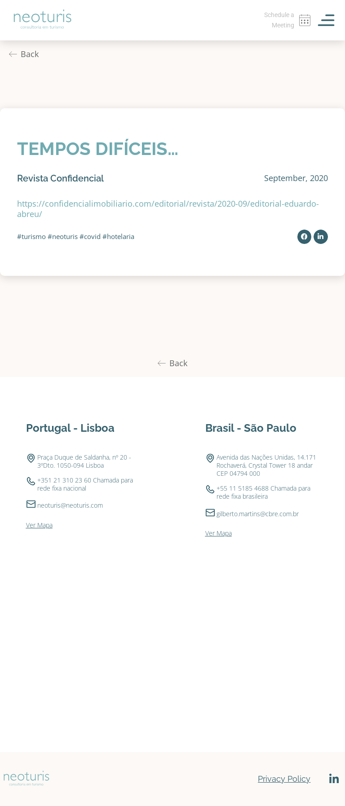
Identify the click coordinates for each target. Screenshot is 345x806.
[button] (304, 237)
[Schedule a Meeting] (304, 20)
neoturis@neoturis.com (70, 505)
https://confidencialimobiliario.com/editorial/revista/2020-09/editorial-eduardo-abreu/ (168, 208)
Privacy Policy (284, 779)
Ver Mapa (39, 525)
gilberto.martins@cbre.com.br (258, 513)
